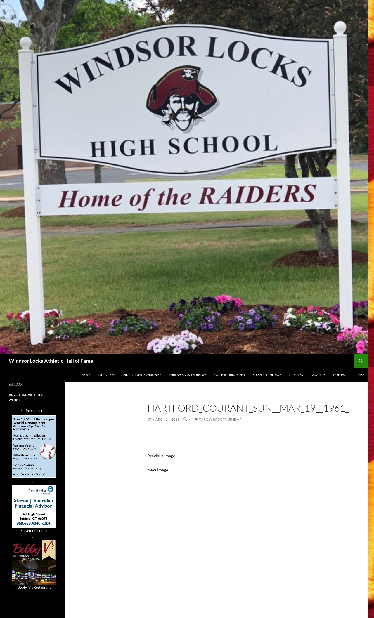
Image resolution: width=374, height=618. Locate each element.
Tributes (296, 374)
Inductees (106, 374)
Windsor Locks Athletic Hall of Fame (51, 360)
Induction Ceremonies (142, 374)
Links (360, 374)
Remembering (36, 410)
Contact (340, 374)
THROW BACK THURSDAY (188, 374)
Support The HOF (267, 374)
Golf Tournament (229, 374)
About (316, 374)
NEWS (85, 374)
